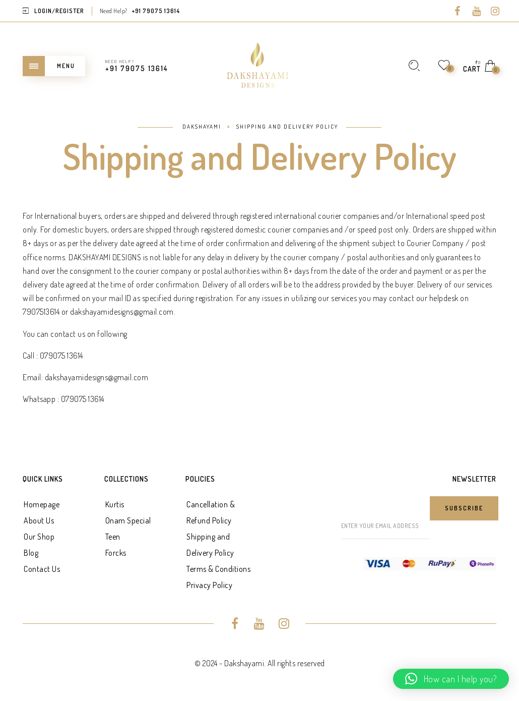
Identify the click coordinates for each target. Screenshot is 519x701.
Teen (112, 537)
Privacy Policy (209, 585)
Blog (31, 553)
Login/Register (59, 11)
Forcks (115, 553)
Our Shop (39, 537)
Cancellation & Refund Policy (210, 512)
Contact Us (42, 569)
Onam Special (128, 520)
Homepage (41, 504)
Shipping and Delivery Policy (210, 545)
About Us (39, 520)
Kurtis (114, 504)
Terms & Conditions (218, 569)
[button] (451, 679)
